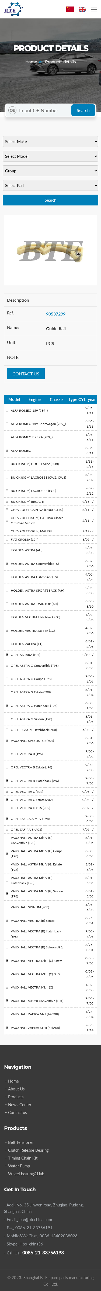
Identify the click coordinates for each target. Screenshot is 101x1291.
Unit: (11, 342)
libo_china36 (31, 1243)
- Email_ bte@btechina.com (28, 1219)
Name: (13, 327)
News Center (19, 1104)
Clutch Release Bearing (28, 1150)
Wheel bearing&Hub (26, 1173)
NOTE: (13, 357)
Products (16, 1096)
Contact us (17, 1112)
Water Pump (19, 1165)
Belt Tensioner (21, 1142)
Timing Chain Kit (22, 1157)
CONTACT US (25, 373)
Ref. (10, 312)
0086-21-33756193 (43, 1252)
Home (31, 61)
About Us (16, 1088)
